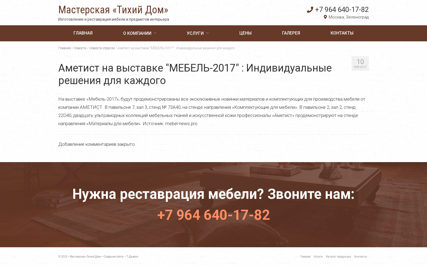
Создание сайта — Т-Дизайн (121, 256)
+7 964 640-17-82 (338, 9)
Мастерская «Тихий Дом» (113, 9)
